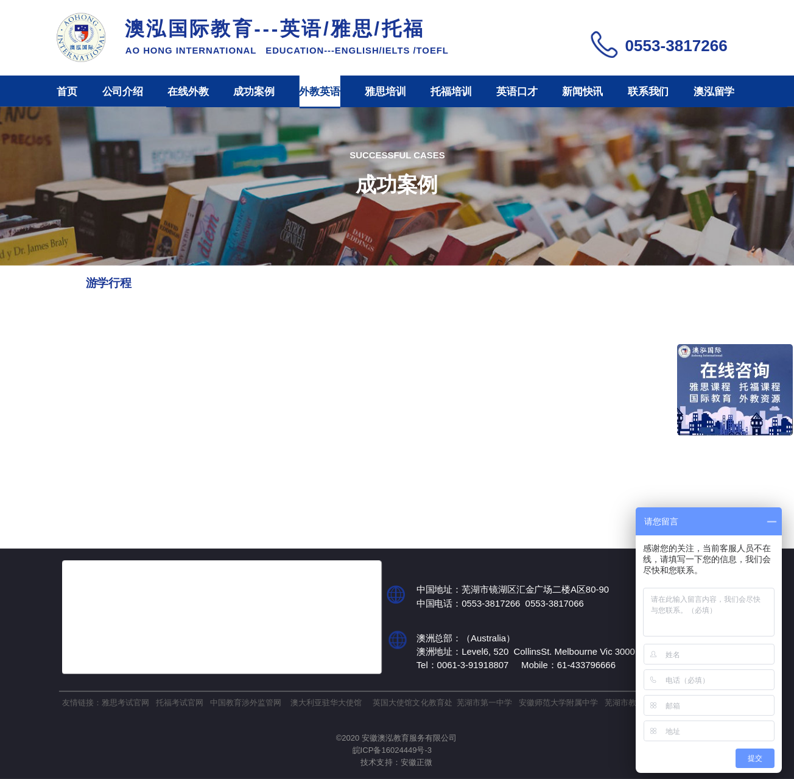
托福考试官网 (179, 702)
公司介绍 (122, 91)
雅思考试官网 (125, 702)
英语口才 (516, 91)
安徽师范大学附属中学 (558, 702)
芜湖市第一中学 (484, 702)
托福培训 (450, 91)
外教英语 (319, 91)
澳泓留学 (714, 91)
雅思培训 (385, 91)
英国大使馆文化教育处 (412, 702)
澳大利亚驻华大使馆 (326, 702)
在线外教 (187, 91)
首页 (67, 91)
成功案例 (253, 91)
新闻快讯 (582, 91)
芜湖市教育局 (628, 702)
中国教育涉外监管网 (245, 702)
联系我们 (648, 91)
